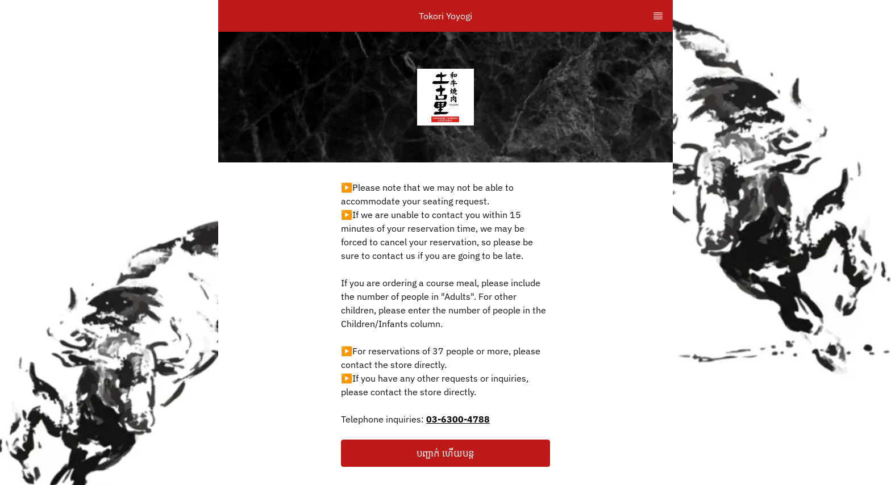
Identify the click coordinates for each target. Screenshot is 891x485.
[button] (445, 453)
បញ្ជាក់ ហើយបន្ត (445, 453)
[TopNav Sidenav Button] (658, 16)
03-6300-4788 (458, 419)
